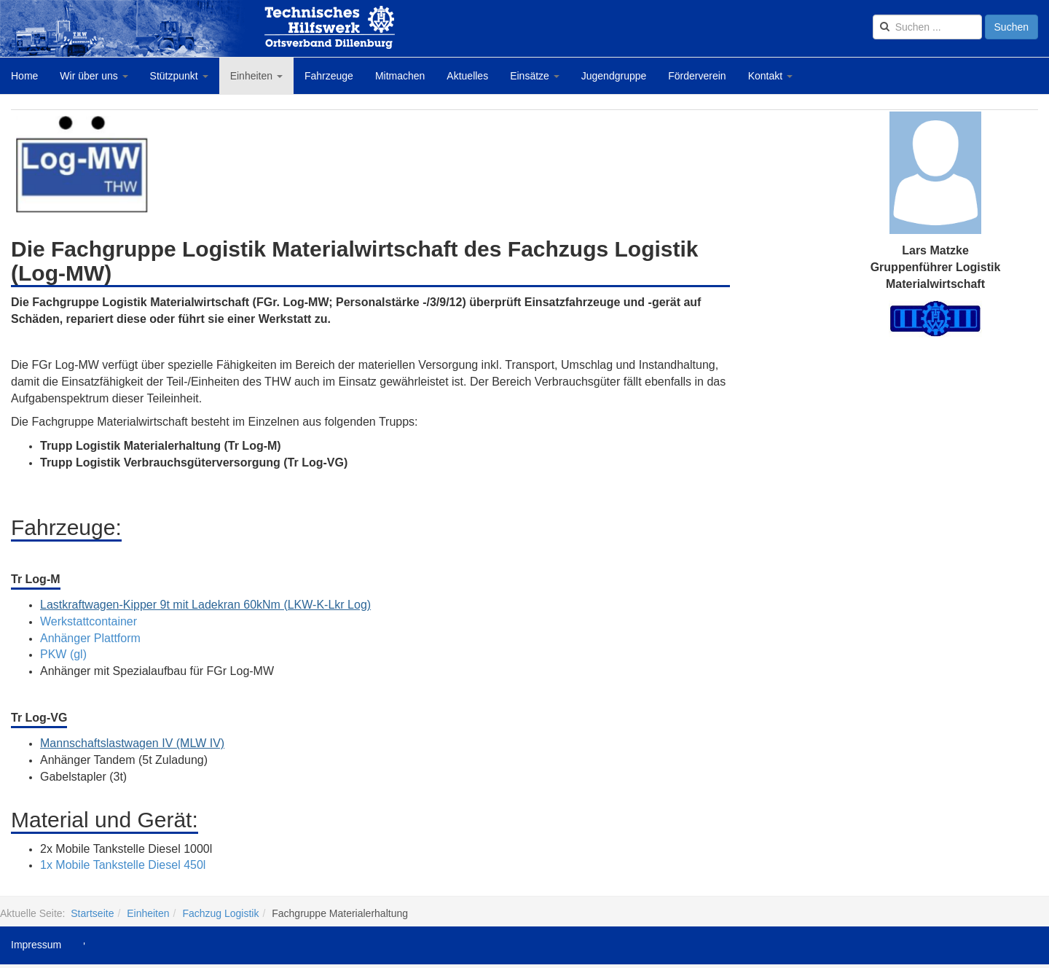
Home (24, 76)
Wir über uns (93, 76)
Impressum (36, 945)
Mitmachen (400, 76)
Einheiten (256, 76)
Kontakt (770, 76)
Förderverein (697, 76)
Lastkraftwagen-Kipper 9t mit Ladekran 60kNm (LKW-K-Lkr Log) (205, 604)
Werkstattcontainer (88, 621)
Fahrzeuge (329, 76)
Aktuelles (467, 76)
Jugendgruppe (614, 76)
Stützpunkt (179, 76)
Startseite (92, 913)
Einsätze (534, 76)
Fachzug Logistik (220, 913)
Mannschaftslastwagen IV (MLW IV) (132, 743)
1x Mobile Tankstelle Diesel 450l (122, 865)
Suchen (1011, 27)
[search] (927, 27)
